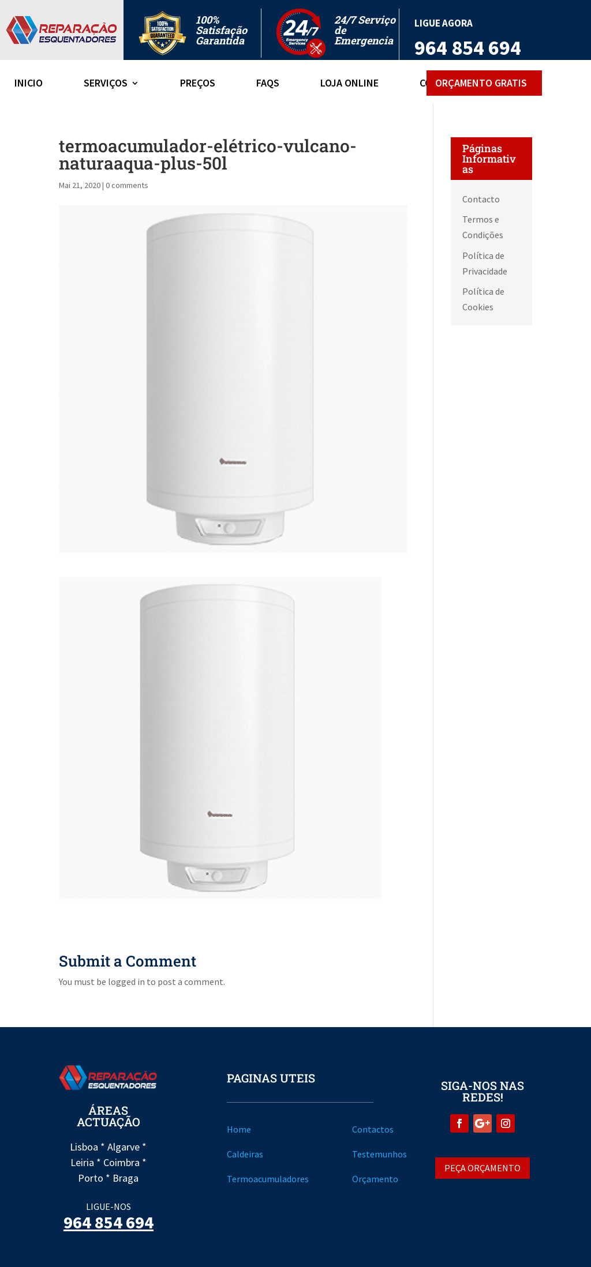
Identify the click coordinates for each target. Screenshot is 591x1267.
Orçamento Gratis (481, 82)
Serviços (106, 84)
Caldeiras (245, 1154)
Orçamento (375, 1179)
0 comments (127, 185)
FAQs (267, 84)
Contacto (481, 199)
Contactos (373, 1129)
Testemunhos (379, 1154)
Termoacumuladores (268, 1179)
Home (239, 1129)
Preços (197, 84)
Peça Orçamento (482, 1168)
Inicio (28, 84)
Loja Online (349, 84)
